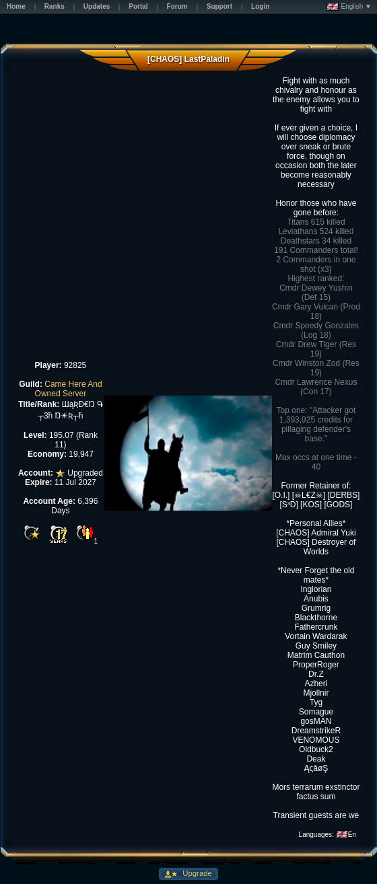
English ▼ (349, 7)
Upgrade (196, 873)
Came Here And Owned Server (68, 388)
